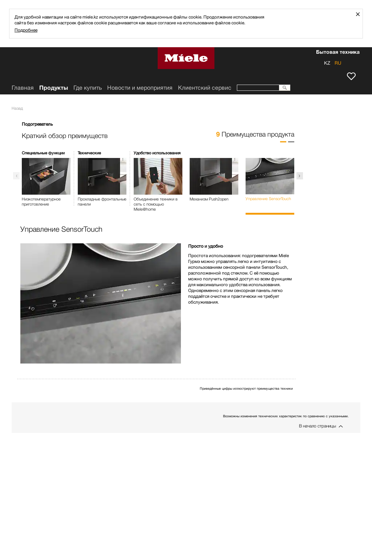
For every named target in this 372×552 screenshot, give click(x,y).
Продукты (53, 88)
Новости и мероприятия (140, 88)
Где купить (87, 88)
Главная (23, 88)
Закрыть (360, 14)
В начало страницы (317, 426)
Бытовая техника (338, 52)
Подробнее (26, 30)
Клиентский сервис (204, 88)
